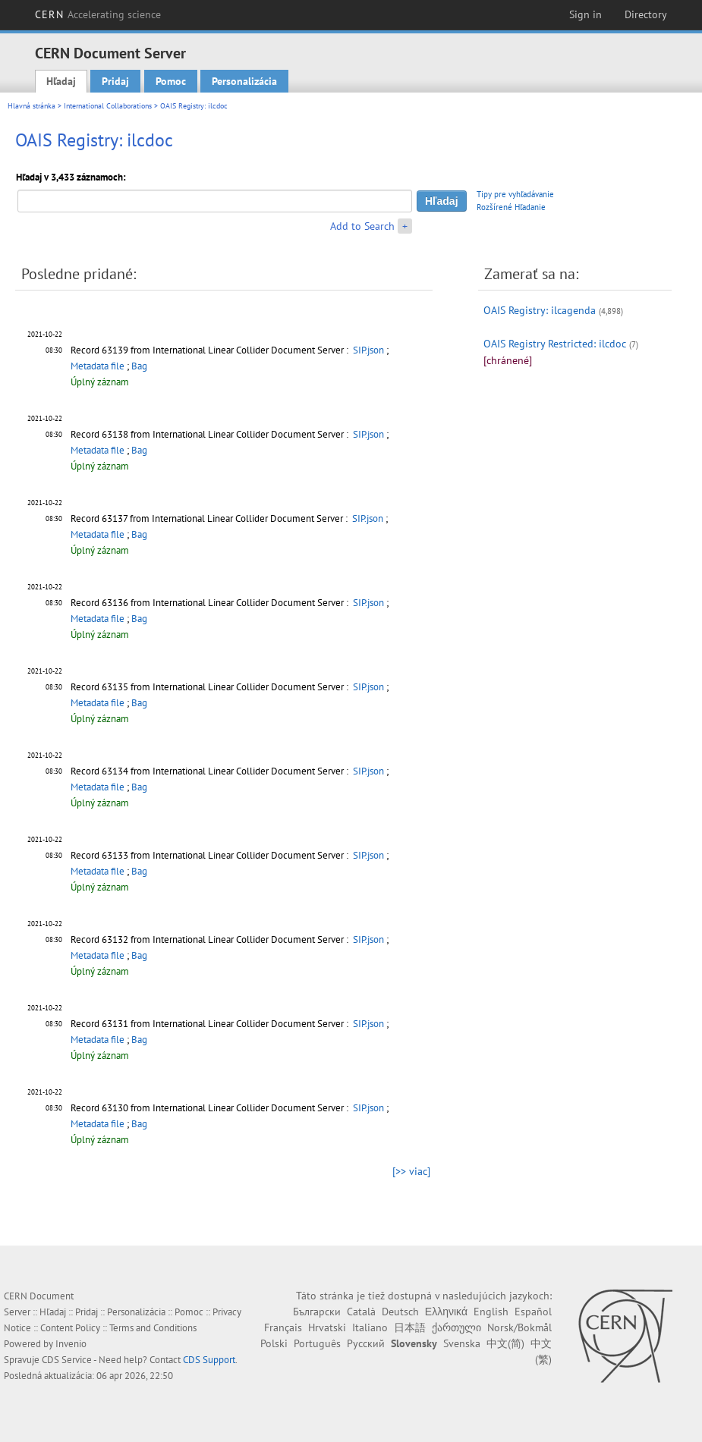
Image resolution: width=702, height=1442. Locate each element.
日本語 (410, 1327)
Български (317, 1311)
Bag (139, 366)
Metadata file (97, 366)
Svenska (461, 1343)
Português (317, 1343)
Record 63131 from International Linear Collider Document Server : (211, 1023)
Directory (646, 14)
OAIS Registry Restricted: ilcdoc (554, 343)
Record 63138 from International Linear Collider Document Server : (211, 434)
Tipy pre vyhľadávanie (515, 194)
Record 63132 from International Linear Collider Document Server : (211, 939)
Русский (366, 1343)
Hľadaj (61, 81)
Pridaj (115, 81)
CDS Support (209, 1359)
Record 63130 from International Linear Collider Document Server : (211, 1107)
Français (283, 1327)
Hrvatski (327, 1327)
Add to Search (362, 226)
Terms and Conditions (153, 1327)
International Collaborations (108, 106)
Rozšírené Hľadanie (511, 207)
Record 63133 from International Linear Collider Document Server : (211, 855)
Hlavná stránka (31, 106)
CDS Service (67, 1359)
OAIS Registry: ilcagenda (539, 310)
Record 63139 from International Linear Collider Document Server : (211, 350)
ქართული (456, 1327)
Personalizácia (244, 81)
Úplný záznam (100, 381)
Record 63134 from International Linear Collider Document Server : (211, 771)
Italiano (370, 1327)
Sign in (585, 14)
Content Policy (70, 1327)
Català (361, 1311)
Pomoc (171, 81)
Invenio (71, 1343)
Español (533, 1311)
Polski (274, 1343)
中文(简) (505, 1343)
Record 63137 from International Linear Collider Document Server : (210, 518)
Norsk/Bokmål (519, 1327)
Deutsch (400, 1311)
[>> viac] (411, 1171)
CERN (98, 14)
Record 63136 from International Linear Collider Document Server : (211, 602)
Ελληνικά (446, 1311)
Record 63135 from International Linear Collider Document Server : (211, 686)
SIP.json (368, 350)
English (491, 1311)
